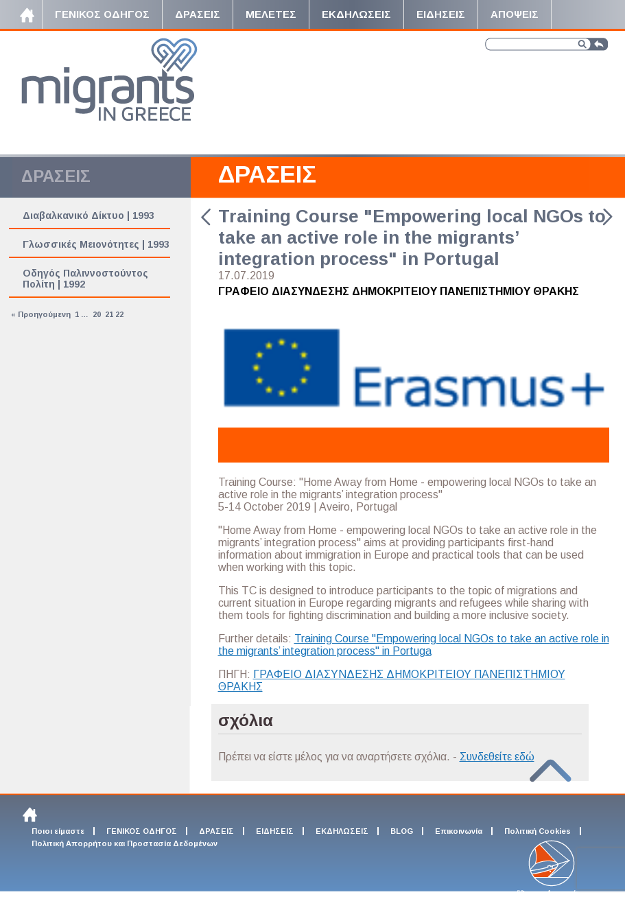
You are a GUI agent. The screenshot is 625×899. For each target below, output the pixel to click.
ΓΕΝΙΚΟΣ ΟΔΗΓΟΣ (141, 831)
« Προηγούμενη (41, 314)
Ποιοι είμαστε (58, 831)
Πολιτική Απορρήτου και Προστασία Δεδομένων (124, 843)
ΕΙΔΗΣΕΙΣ (275, 831)
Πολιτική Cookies (537, 831)
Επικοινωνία (458, 831)
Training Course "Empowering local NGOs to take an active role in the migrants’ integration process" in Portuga (413, 645)
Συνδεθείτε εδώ (497, 756)
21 (109, 314)
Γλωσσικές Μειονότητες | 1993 (96, 244)
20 (97, 314)
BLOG (401, 831)
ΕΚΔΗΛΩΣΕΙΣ (342, 831)
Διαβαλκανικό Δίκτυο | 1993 (88, 215)
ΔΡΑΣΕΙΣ (267, 174)
